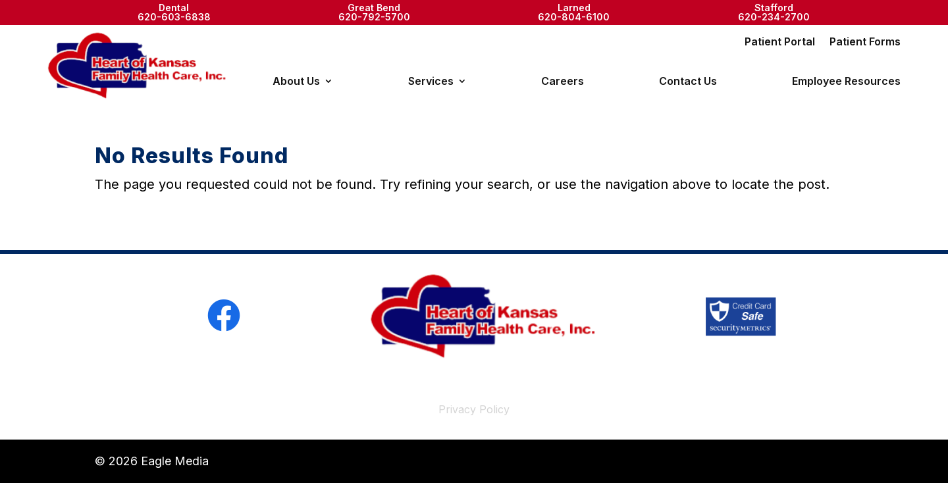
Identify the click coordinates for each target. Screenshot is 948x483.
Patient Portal (780, 42)
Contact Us (688, 82)
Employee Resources (846, 82)
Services (431, 82)
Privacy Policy (474, 409)
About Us (296, 82)
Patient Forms (865, 42)
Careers (562, 82)
